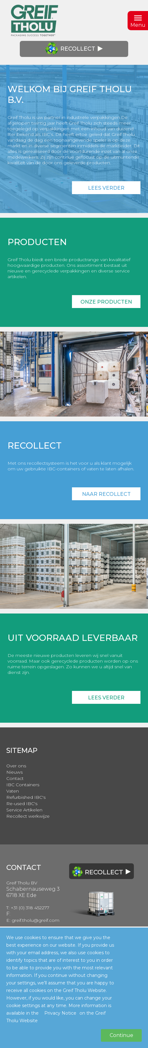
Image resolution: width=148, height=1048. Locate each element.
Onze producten (106, 302)
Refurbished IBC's (26, 797)
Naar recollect (106, 494)
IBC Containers (22, 784)
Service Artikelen (24, 810)
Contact (15, 778)
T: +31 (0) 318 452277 (27, 908)
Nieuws (14, 772)
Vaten (12, 791)
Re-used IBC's (21, 803)
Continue (121, 1035)
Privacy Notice (60, 1013)
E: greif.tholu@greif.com (32, 920)
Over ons (16, 766)
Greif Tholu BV (21, 883)
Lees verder (106, 188)
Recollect (74, 48)
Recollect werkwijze (28, 816)
